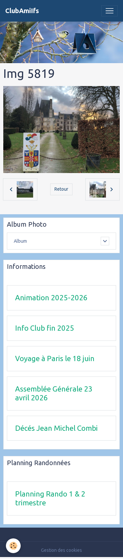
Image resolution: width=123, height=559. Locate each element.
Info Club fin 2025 (44, 328)
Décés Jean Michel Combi (56, 428)
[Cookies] (13, 545)
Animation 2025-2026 (51, 297)
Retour (61, 189)
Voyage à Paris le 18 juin (54, 358)
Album (20, 241)
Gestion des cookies (61, 550)
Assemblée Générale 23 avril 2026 (53, 393)
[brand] (22, 11)
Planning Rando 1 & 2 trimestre (50, 498)
